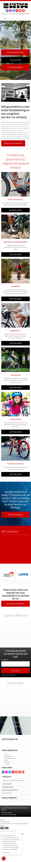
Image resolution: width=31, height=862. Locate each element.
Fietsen (7, 754)
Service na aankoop (10, 758)
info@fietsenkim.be (7, 787)
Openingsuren (9, 756)
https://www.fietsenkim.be (10, 790)
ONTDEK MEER (15, 210)
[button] (15, 604)
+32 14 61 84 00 (7, 784)
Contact (7, 764)
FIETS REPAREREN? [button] (15, 67)
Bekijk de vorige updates (8, 675)
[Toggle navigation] (5, 18)
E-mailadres (4, 659)
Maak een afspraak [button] (15, 52)
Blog (6, 760)
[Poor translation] (6, 828)
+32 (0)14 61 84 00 (24, 13)
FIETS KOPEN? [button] (15, 60)
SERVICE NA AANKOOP (13, 143)
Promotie (7, 762)
